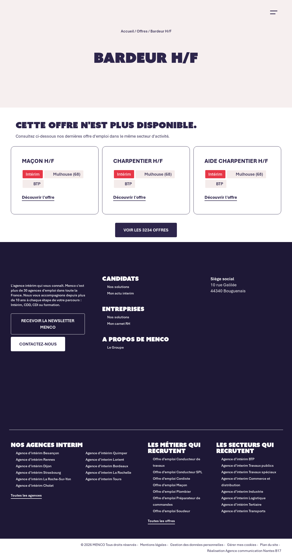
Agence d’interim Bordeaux (107, 466)
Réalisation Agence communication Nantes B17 (244, 550)
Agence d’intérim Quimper (106, 453)
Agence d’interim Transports (243, 511)
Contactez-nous (38, 344)
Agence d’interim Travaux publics (247, 465)
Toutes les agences (26, 495)
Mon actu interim (120, 293)
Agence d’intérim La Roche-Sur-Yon (43, 479)
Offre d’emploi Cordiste (171, 478)
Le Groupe (115, 347)
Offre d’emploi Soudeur (171, 511)
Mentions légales (153, 544)
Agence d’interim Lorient (105, 459)
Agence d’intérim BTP (238, 459)
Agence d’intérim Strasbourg (38, 472)
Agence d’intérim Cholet (35, 485)
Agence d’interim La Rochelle (108, 472)
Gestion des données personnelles (196, 544)
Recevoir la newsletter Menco (47, 324)
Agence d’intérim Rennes (35, 459)
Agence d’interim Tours (104, 479)
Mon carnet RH (118, 323)
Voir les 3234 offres (146, 230)
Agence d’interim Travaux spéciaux (248, 472)
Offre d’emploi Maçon (170, 485)
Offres (142, 31)
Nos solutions (118, 286)
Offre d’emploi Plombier (172, 491)
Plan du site (269, 544)
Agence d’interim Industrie (242, 491)
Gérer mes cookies (241, 544)
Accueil (127, 31)
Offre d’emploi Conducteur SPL (178, 472)
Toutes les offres (161, 520)
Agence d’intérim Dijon (33, 466)
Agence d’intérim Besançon (37, 453)
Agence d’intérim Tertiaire (241, 504)
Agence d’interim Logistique (243, 498)
